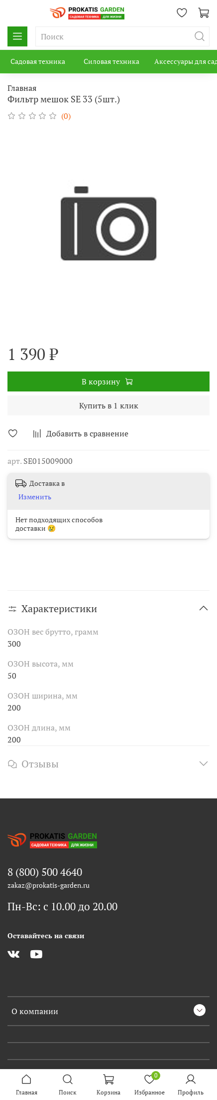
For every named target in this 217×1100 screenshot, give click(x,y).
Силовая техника (111, 61)
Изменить (34, 496)
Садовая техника (37, 61)
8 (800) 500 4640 (44, 872)
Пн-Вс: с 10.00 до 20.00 (62, 906)
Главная (21, 87)
